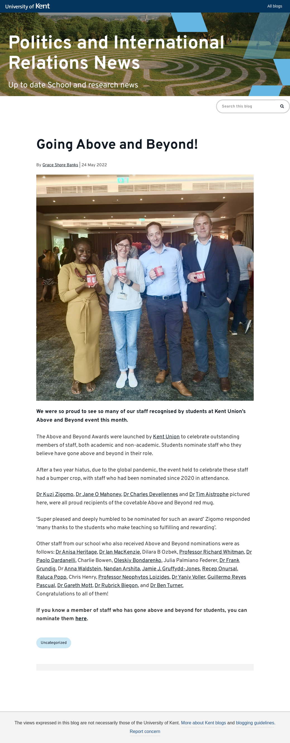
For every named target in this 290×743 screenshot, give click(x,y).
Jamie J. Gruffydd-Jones (171, 569)
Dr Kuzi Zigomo (54, 494)
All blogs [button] (274, 6)
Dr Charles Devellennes (150, 494)
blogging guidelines (255, 722)
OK (236, 737)
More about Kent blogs (203, 722)
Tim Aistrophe (212, 494)
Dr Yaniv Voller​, (189, 577)
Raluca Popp (51, 577)
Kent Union (166, 437)
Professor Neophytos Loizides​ (133, 577)
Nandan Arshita (122, 569)
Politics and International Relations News (116, 53)
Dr (192, 494)
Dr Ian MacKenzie (119, 552)
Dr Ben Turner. (166, 585)
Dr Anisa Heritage (76, 552)
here (81, 618)
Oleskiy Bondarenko (137, 560)
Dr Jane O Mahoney (98, 494)
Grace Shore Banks (60, 165)
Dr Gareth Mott (74, 585)
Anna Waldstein (82, 569)
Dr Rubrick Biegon (116, 585)
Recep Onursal (219, 569)
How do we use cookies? (181, 736)
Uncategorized (54, 643)
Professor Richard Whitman (211, 552)
